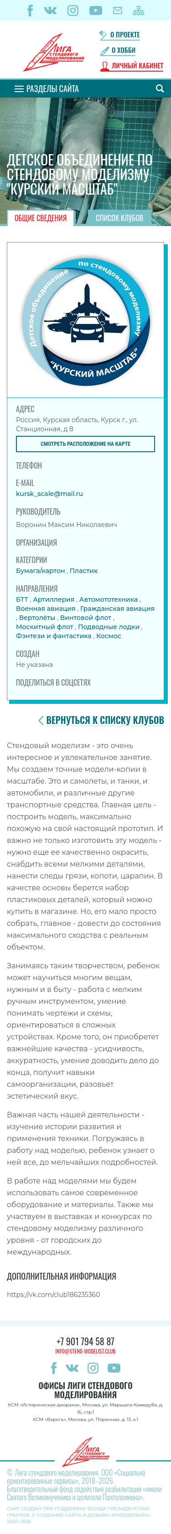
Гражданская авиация (117, 608)
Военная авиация (46, 608)
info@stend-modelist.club (85, 1351)
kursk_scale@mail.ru (49, 494)
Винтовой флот (86, 618)
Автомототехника (109, 599)
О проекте (125, 34)
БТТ (23, 599)
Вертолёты (38, 618)
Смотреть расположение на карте (85, 444)
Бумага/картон (41, 571)
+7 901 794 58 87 (85, 1341)
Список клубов (119, 217)
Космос (108, 636)
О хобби (123, 50)
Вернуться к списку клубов (105, 720)
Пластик (84, 571)
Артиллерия (54, 599)
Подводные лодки (109, 627)
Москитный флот (45, 627)
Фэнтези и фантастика (54, 636)
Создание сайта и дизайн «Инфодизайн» (93, 1515)
